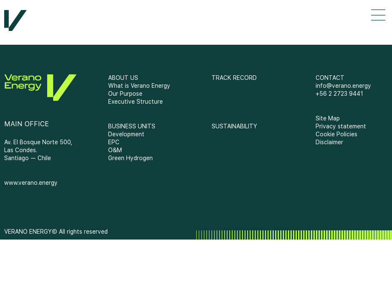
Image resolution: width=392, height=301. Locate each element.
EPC (113, 142)
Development (126, 134)
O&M (115, 150)
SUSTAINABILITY (234, 126)
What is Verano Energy (139, 85)
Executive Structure (135, 101)
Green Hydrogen (130, 158)
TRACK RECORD (234, 77)
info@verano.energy (343, 85)
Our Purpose (125, 93)
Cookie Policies (336, 134)
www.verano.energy (31, 182)
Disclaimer (329, 142)
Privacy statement (341, 126)
